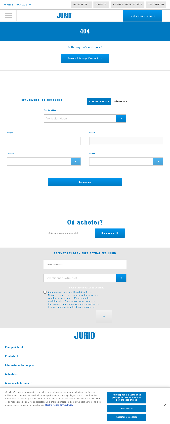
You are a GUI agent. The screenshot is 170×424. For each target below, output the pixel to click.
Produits (12, 356)
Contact (101, 4)
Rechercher (85, 182)
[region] (85, 405)
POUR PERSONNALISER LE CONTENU (86, 288)
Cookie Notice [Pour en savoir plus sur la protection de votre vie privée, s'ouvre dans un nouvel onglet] (52, 405)
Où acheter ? (81, 4)
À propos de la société (127, 4)
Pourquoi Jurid (14, 347)
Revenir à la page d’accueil (83, 58)
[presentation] (68, 316)
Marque (10, 132)
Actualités (11, 374)
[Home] (64, 16)
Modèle (92, 132)
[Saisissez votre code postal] (70, 233)
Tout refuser (127, 408)
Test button (156, 4)
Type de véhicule (51, 110)
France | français (15, 4)
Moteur (92, 153)
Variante (10, 153)
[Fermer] (164, 405)
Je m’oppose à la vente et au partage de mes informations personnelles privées (126, 397)
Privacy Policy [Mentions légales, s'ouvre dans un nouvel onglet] (66, 405)
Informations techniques (22, 365)
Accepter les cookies (126, 417)
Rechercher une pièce (142, 15)
